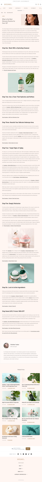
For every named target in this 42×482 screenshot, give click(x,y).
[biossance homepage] (8, 4)
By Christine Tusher (11, 388)
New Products (18, 8)
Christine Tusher (14, 344)
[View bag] (40, 4)
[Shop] (21, 468)
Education (25, 8)
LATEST (3, 16)
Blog (5, 12)
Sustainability (33, 8)
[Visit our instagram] (23, 454)
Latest (4, 8)
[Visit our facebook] (18, 454)
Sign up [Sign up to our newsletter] (28, 448)
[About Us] (21, 471)
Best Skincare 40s (10, 12)
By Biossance (10, 440)
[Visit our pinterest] (31, 454)
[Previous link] (1, 8)
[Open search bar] (36, 4)
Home (2, 12)
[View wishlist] (38, 4)
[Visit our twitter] (20, 454)
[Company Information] (21, 474)
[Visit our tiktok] (28, 454)
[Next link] (41, 8)
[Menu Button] (1, 4)
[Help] (21, 465)
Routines (10, 8)
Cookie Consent (21, 462)
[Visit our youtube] (26, 454)
